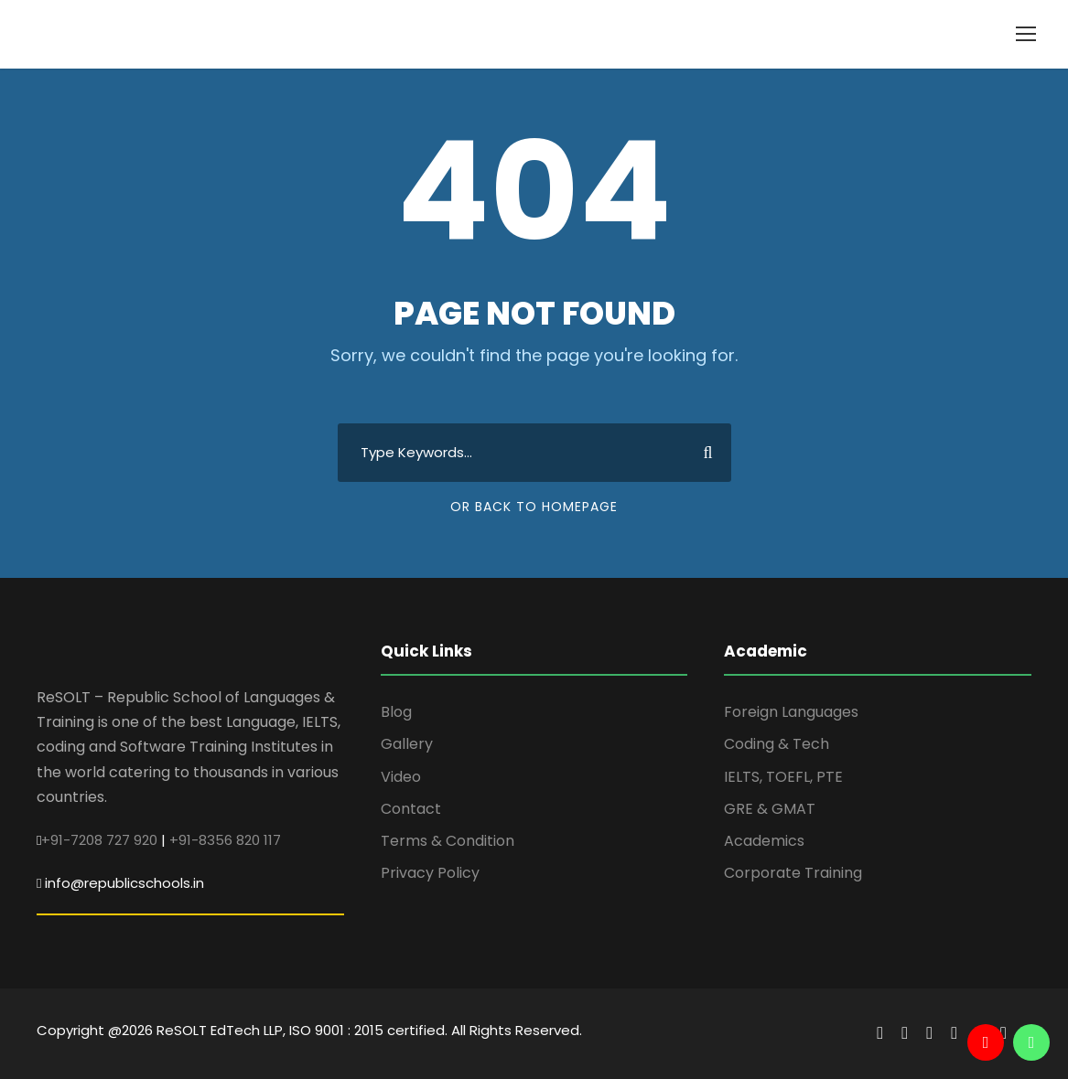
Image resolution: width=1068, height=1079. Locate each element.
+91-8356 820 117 (225, 839)
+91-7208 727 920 (99, 839)
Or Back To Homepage (534, 506)
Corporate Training (793, 872)
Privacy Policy (430, 872)
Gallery (407, 743)
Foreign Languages (791, 711)
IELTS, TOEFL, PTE (783, 776)
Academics (764, 840)
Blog (396, 711)
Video (401, 776)
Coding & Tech (776, 743)
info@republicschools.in (124, 882)
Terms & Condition (447, 840)
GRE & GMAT (769, 808)
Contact (411, 808)
